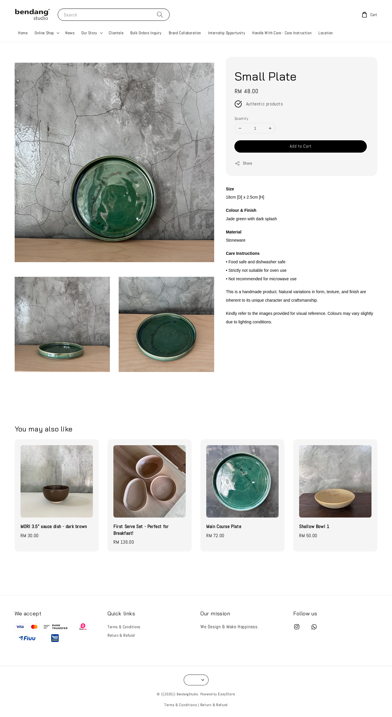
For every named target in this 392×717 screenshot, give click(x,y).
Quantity (241, 118)
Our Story (89, 32)
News (69, 32)
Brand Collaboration (185, 32)
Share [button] (243, 163)
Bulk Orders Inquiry (145, 32)
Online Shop (44, 32)
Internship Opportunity (226, 32)
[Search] (160, 14)
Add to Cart (300, 146)
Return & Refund (121, 635)
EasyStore (226, 694)
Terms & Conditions (124, 626)
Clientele (116, 32)
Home (23, 32)
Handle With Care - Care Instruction (281, 32)
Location (325, 32)
